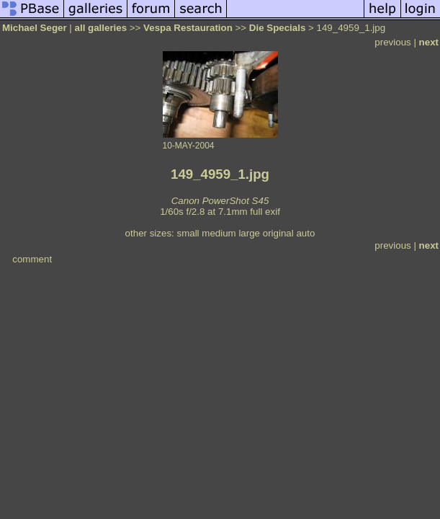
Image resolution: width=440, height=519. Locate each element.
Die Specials (277, 27)
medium (218, 233)
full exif (264, 211)
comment (32, 259)
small (187, 233)
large (249, 233)
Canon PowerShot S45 (220, 200)
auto (305, 233)
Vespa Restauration (188, 27)
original (278, 233)
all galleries (101, 27)
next (429, 42)
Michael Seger (34, 27)
